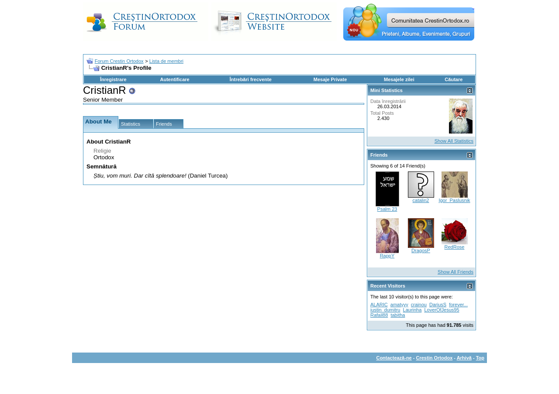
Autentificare (174, 79)
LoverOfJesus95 (441, 309)
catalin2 (421, 200)
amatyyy (399, 304)
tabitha (397, 315)
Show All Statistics (454, 141)
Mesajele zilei (399, 79)
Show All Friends (455, 271)
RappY (387, 255)
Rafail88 (379, 315)
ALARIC (379, 304)
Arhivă (464, 357)
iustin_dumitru (385, 309)
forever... (458, 304)
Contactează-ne (393, 357)
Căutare (453, 79)
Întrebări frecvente (251, 79)
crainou (419, 304)
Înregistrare (113, 79)
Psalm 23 (387, 209)
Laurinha (412, 309)
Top (480, 357)
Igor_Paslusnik (454, 200)
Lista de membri (166, 61)
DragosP (420, 250)
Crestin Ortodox (434, 357)
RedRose (455, 247)
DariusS (437, 304)
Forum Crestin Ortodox (119, 61)
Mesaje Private (330, 79)
